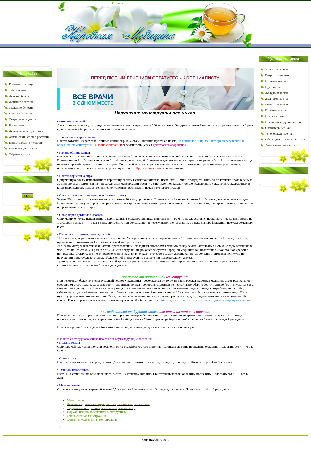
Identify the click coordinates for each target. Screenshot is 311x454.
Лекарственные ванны (280, 145)
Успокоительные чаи (279, 133)
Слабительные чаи (278, 128)
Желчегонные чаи (277, 98)
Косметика (16, 125)
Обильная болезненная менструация (92, 419)
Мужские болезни (21, 107)
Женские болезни (21, 102)
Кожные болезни (20, 113)
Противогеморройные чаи (283, 122)
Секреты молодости (22, 119)
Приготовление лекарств (26, 142)
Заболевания (17, 90)
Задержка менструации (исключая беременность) (101, 408)
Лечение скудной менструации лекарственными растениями (108, 404)
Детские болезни (20, 96)
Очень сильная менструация (86, 416)
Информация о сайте (23, 148)
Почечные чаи (275, 116)
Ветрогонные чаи (277, 75)
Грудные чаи (273, 87)
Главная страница (21, 84)
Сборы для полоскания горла (285, 139)
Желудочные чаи (276, 93)
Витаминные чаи (276, 81)
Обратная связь (19, 154)
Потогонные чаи (276, 110)
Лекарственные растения (26, 131)
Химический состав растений (29, 137)
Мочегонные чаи (276, 104)
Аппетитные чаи (276, 69)
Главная (117, 3)
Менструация (76, 400)
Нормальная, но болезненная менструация (96, 412)
